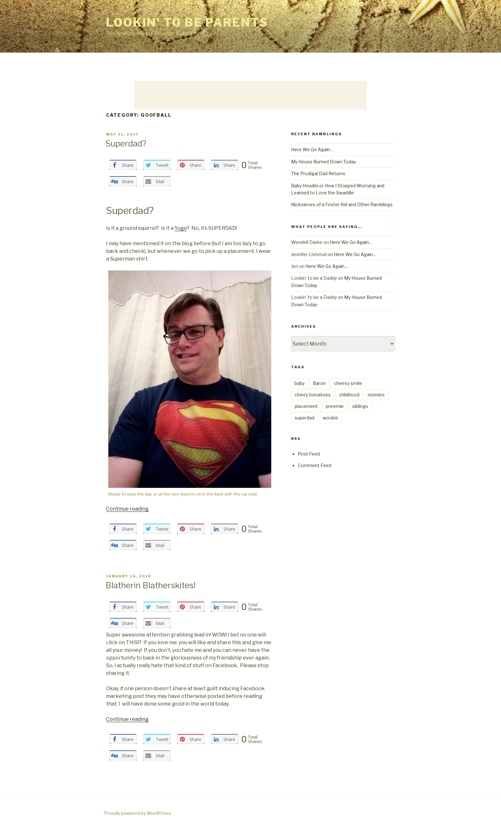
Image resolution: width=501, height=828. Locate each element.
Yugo (180, 228)
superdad (304, 417)
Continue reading (127, 509)
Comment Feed (314, 465)
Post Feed (309, 454)
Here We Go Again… (312, 149)
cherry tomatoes (313, 394)
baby (299, 383)
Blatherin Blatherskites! (150, 585)
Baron (319, 383)
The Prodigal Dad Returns (318, 173)
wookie (330, 417)
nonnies (376, 394)
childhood (349, 394)
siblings (360, 406)
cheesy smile (348, 383)
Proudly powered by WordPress (137, 813)
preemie (335, 406)
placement (306, 406)
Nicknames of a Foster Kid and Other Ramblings (342, 204)
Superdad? (125, 143)
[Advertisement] (250, 95)
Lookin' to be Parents (187, 22)
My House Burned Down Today (323, 161)
